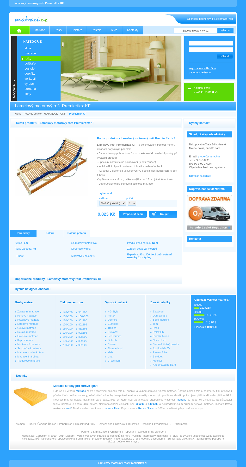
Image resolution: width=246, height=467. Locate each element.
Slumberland (115, 348)
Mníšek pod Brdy (85, 423)
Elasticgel (158, 311)
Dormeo (112, 319)
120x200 (67, 324)
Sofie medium (161, 319)
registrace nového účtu (202, 68)
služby (111, 441)
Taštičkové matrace (28, 360)
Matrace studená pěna (30, 352)
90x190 (82, 320)
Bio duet (157, 356)
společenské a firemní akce (74, 438)
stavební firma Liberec (150, 431)
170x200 (67, 332)
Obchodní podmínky (199, 18)
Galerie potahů (76, 233)
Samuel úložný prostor (166, 344)
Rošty (58, 30)
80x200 (82, 336)
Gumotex (113, 323)
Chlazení (115, 431)
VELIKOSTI (30, 78)
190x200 (67, 340)
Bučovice (133, 423)
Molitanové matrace (28, 344)
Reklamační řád (223, 18)
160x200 (67, 316)
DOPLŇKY (30, 73)
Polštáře (77, 30)
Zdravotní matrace (28, 311)
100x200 (83, 316)
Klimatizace (100, 431)
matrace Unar (112, 408)
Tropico (112, 327)
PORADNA (30, 89)
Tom (155, 323)
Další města (181, 423)
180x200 (67, 336)
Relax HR (158, 332)
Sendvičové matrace (29, 348)
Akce (114, 30)
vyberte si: (106, 193)
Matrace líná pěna (27, 356)
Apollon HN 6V (161, 348)
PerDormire (114, 336)
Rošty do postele (33, 113)
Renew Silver (160, 352)
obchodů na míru (120, 435)
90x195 (82, 332)
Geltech (112, 340)
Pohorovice (65, 423)
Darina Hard (160, 315)
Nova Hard (159, 340)
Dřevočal (113, 332)
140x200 (67, 312)
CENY (28, 94)
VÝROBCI (29, 83)
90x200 (82, 312)
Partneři (85, 431)
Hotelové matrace (27, 336)
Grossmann (114, 360)
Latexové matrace (27, 323)
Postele (96, 30)
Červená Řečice (46, 423)
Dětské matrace (26, 332)
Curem (112, 344)
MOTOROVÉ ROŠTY (55, 113)
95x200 (82, 345)
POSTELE (30, 68)
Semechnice (105, 423)
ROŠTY (28, 58)
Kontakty (132, 30)
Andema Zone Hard (164, 364)
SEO (175, 435)
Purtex (111, 315)
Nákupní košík (202, 87)
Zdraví (171, 438)
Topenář (129, 431)
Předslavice (161, 423)
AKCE (28, 48)
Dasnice (146, 423)
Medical (157, 360)
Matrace (40, 30)
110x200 (67, 320)
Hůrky (31, 423)
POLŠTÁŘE (30, 63)
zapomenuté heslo (200, 72)
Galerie (49, 233)
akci (68, 408)
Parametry (23, 233)
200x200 (67, 345)
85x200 (82, 340)
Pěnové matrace (27, 315)
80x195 (82, 324)
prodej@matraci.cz (209, 156)
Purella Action (161, 336)
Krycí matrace (25, 340)
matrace (81, 390)
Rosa (156, 327)
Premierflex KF (77, 113)
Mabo (111, 352)
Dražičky (120, 423)
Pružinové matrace (28, 319)
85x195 (82, 328)
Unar (110, 356)
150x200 (67, 328)
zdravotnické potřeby (209, 438)
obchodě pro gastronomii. (150, 438)
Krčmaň (20, 423)
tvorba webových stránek (91, 435)
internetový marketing (155, 435)
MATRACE (30, 53)
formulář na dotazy (200, 175)
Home (18, 113)
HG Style (113, 311)
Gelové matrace (26, 327)
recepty (107, 438)
